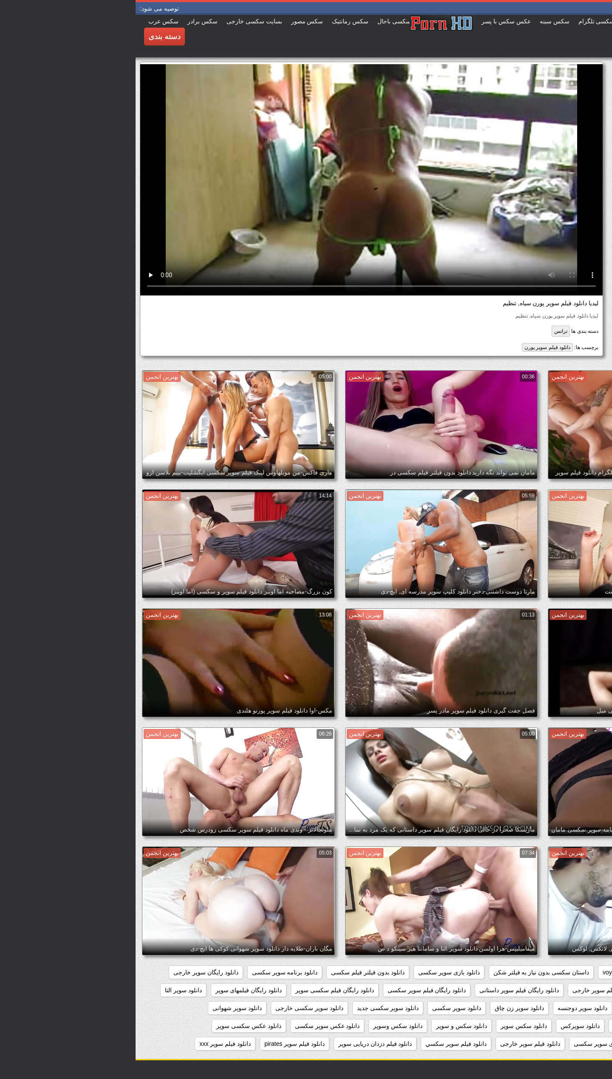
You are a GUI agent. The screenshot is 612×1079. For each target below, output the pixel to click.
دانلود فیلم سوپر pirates (159, 1043)
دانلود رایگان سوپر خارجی (70, 972)
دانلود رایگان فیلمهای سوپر (113, 990)
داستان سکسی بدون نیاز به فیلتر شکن (405, 972)
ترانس (425, 331)
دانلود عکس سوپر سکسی (191, 1025)
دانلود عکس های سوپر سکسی (561, 1043)
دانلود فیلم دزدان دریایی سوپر (240, 1043)
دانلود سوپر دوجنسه (447, 1008)
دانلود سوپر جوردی (509, 1008)
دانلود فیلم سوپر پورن (412, 347)
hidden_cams (581, 972)
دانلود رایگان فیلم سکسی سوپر (199, 990)
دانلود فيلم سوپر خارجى (395, 1043)
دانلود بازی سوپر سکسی (313, 972)
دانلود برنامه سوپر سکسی (149, 972)
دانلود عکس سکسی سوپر (113, 1025)
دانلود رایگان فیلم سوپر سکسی (291, 990)
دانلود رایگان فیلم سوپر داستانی (383, 990)
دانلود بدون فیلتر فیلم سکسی (232, 972)
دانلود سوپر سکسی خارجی (174, 1008)
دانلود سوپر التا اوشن (572, 1008)
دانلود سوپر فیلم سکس (569, 1025)
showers (510, 972)
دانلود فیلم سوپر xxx (89, 1043)
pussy (542, 972)
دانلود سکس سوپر (388, 1025)
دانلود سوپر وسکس (502, 1025)
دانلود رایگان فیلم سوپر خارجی (475, 990)
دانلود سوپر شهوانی (101, 1008)
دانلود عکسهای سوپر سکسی (474, 1043)
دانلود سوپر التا (47, 990)
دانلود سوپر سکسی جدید (252, 1008)
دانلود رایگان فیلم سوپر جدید (563, 990)
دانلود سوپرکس (444, 1025)
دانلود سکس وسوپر (262, 1025)
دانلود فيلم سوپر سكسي (320, 1043)
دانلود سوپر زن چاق (383, 1008)
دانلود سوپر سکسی (321, 1008)
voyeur (476, 972)
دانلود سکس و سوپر (325, 1025)
